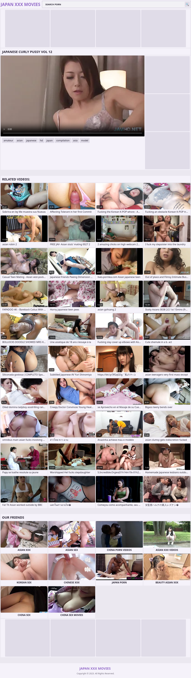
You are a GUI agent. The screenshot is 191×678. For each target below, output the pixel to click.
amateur (8, 140)
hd (41, 140)
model (84, 140)
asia (75, 140)
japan (49, 140)
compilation (63, 140)
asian (20, 140)
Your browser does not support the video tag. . (72, 96)
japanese (31, 140)
